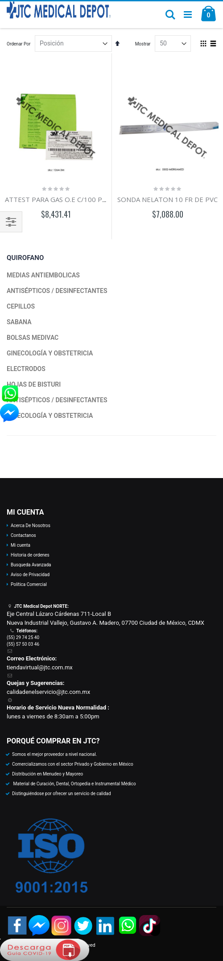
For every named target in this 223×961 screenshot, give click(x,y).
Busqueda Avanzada (31, 564)
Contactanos (23, 535)
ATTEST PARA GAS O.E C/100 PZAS (59, 199)
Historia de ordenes (30, 555)
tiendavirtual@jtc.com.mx (40, 667)
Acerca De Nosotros (30, 525)
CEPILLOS (21, 306)
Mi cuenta (20, 545)
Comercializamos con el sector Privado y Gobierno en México (72, 764)
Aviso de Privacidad (30, 574)
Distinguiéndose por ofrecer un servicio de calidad (61, 793)
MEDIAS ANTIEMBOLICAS (43, 275)
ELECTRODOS (26, 368)
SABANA (19, 322)
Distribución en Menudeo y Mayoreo (47, 773)
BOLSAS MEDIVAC (32, 337)
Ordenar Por (18, 43)
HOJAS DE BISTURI (34, 384)
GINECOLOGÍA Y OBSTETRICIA (50, 353)
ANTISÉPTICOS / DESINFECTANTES (57, 290)
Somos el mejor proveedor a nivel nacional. (54, 754)
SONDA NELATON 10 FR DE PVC (167, 199)
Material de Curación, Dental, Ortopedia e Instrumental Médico (74, 783)
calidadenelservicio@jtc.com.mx (48, 692)
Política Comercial (29, 584)
